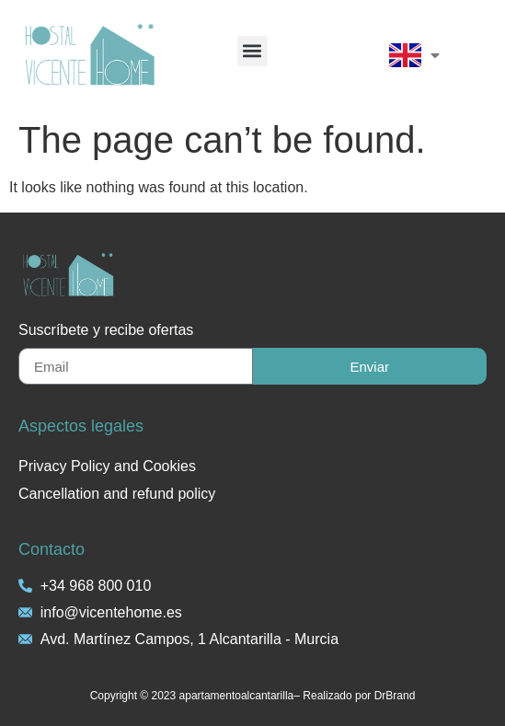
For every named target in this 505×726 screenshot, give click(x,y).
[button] (252, 51)
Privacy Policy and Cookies (107, 466)
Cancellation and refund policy (116, 493)
